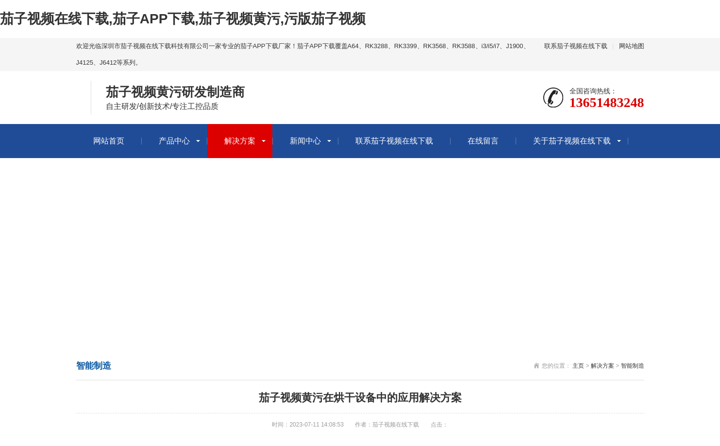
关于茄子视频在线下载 (572, 141)
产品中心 (174, 141)
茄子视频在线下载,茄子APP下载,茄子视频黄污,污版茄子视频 (183, 18)
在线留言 (483, 141)
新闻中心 (305, 141)
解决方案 (239, 141)
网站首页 (108, 141)
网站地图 (631, 46)
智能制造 (632, 365)
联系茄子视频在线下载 (575, 46)
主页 (578, 365)
